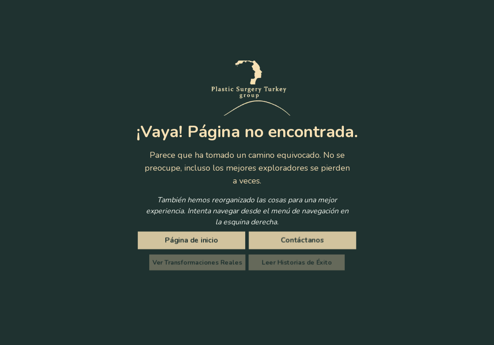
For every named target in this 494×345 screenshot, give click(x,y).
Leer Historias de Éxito (294, 262)
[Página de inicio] (192, 240)
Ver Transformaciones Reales (199, 262)
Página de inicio (193, 240)
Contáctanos (301, 240)
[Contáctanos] (301, 240)
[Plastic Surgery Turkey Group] (247, 88)
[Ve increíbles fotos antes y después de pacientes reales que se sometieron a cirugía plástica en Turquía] (199, 262)
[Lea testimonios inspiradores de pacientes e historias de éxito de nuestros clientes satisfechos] (294, 262)
